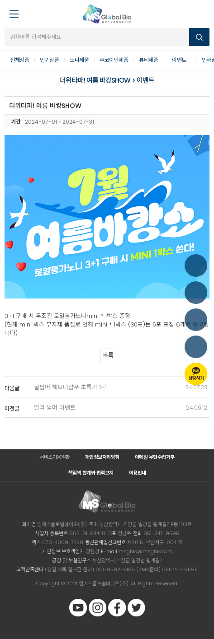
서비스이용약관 (54, 457)
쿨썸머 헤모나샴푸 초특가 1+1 (70, 387)
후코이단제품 (114, 60)
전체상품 (19, 60)
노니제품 (79, 60)
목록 (108, 355)
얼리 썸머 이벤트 (55, 407)
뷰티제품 (148, 60)
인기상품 (49, 60)
